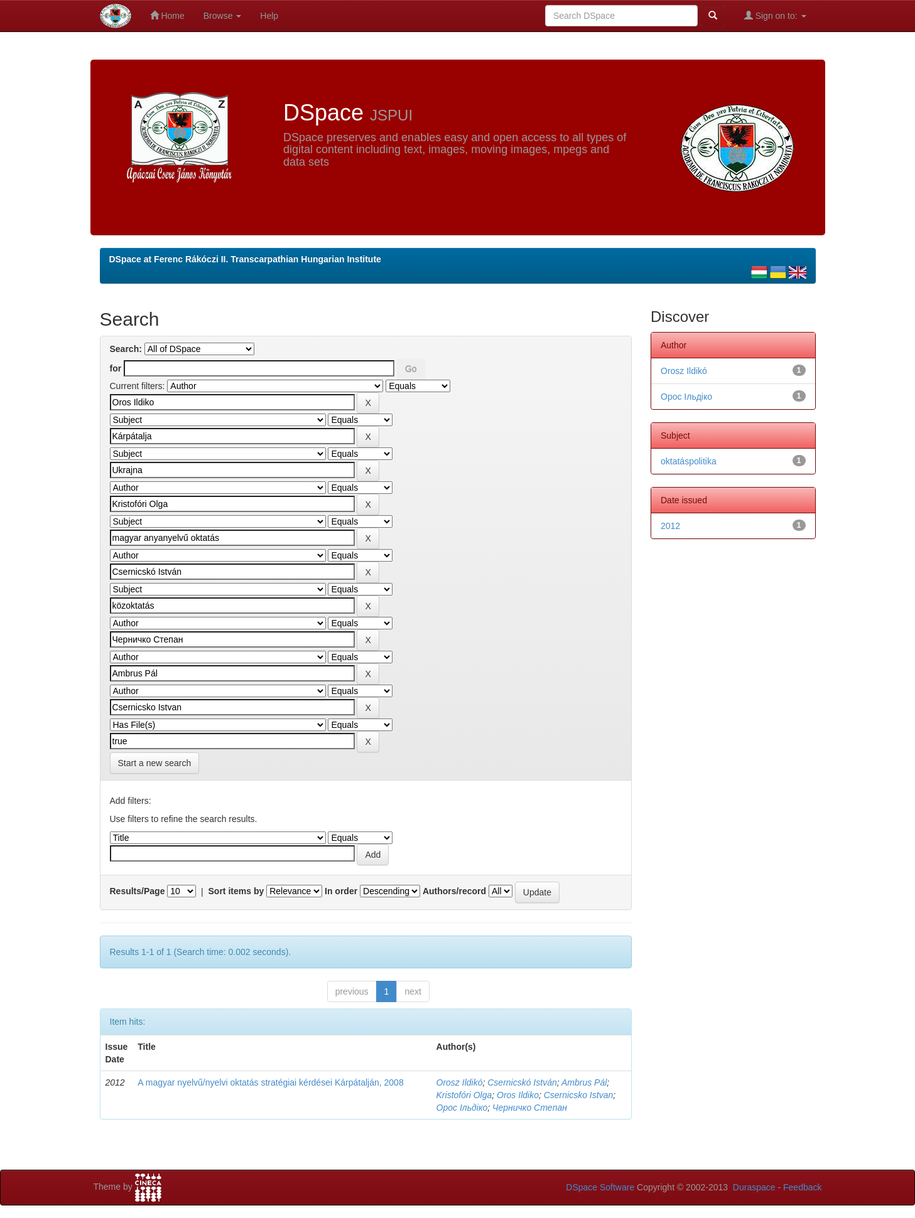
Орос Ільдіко (462, 1108)
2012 (670, 526)
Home (167, 15)
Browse (222, 16)
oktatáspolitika (689, 461)
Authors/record (454, 891)
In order (341, 891)
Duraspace (754, 1187)
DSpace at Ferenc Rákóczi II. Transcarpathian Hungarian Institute (245, 259)
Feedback (802, 1187)
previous (352, 991)
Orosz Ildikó (459, 1082)
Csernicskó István (521, 1082)
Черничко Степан (529, 1108)
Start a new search (155, 763)
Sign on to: (775, 15)
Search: (126, 349)
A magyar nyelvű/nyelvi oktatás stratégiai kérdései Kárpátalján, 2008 (270, 1082)
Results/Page (137, 891)
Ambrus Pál (584, 1082)
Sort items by (236, 891)
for (116, 368)
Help (269, 16)
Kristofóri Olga (464, 1095)
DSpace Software (600, 1187)
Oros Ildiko (518, 1095)
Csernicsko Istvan (578, 1095)
